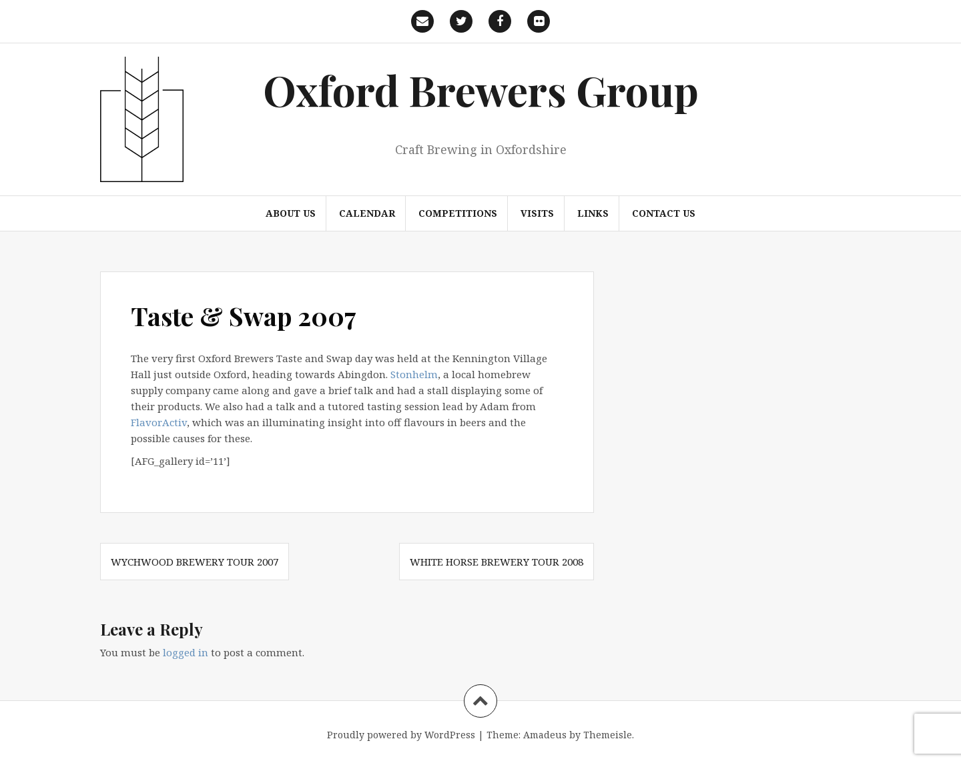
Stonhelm (414, 374)
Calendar (367, 213)
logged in (185, 652)
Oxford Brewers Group (481, 89)
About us (291, 213)
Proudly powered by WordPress (401, 734)
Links (593, 213)
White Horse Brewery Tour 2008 (496, 561)
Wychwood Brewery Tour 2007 (194, 561)
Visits (537, 213)
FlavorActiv (159, 422)
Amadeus (545, 734)
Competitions (457, 213)
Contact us (663, 213)
